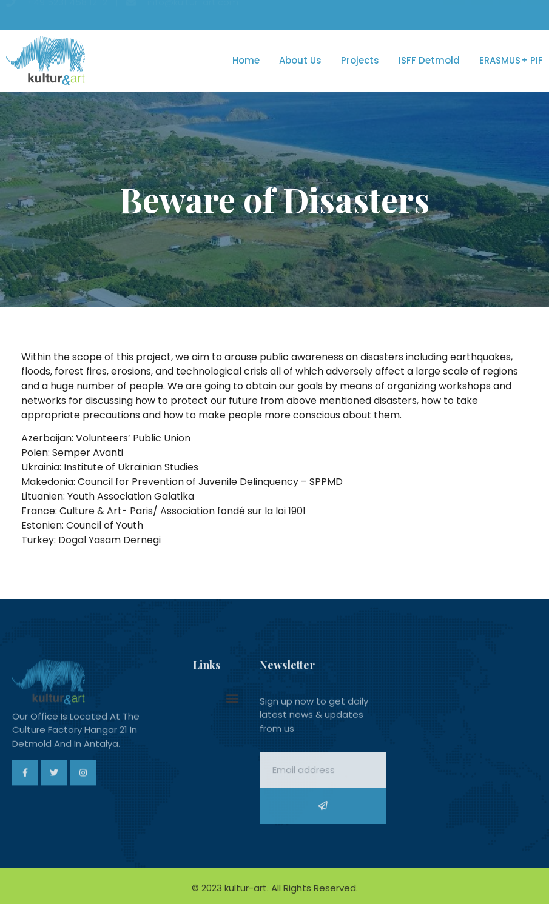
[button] (233, 698)
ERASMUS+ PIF (511, 60)
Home (246, 60)
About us (300, 60)
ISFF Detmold (429, 60)
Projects (360, 60)
